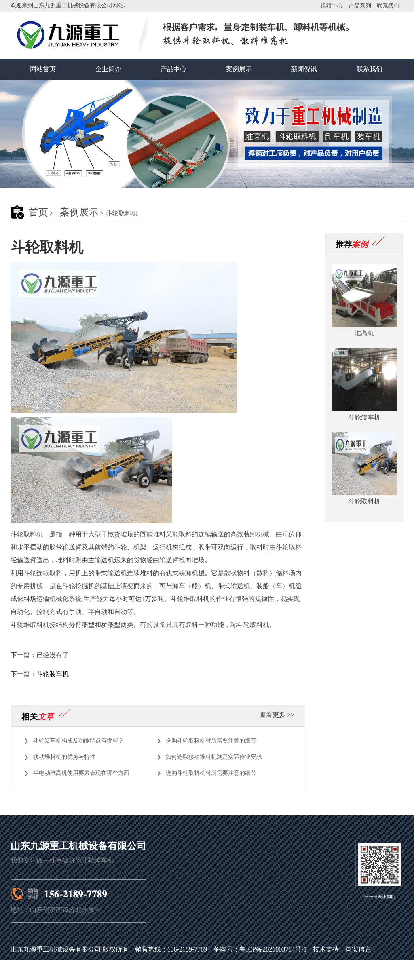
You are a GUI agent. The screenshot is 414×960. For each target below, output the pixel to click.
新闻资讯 (304, 68)
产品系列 (360, 6)
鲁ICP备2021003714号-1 (272, 949)
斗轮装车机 (52, 674)
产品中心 (173, 68)
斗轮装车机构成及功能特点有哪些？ (78, 741)
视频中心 (331, 6)
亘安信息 (358, 949)
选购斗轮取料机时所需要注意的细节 (211, 741)
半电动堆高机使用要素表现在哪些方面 (81, 773)
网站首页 (43, 68)
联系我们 (388, 6)
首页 (38, 212)
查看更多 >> (277, 714)
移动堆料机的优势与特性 (64, 757)
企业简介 (108, 68)
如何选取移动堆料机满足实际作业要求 (214, 757)
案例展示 (239, 68)
